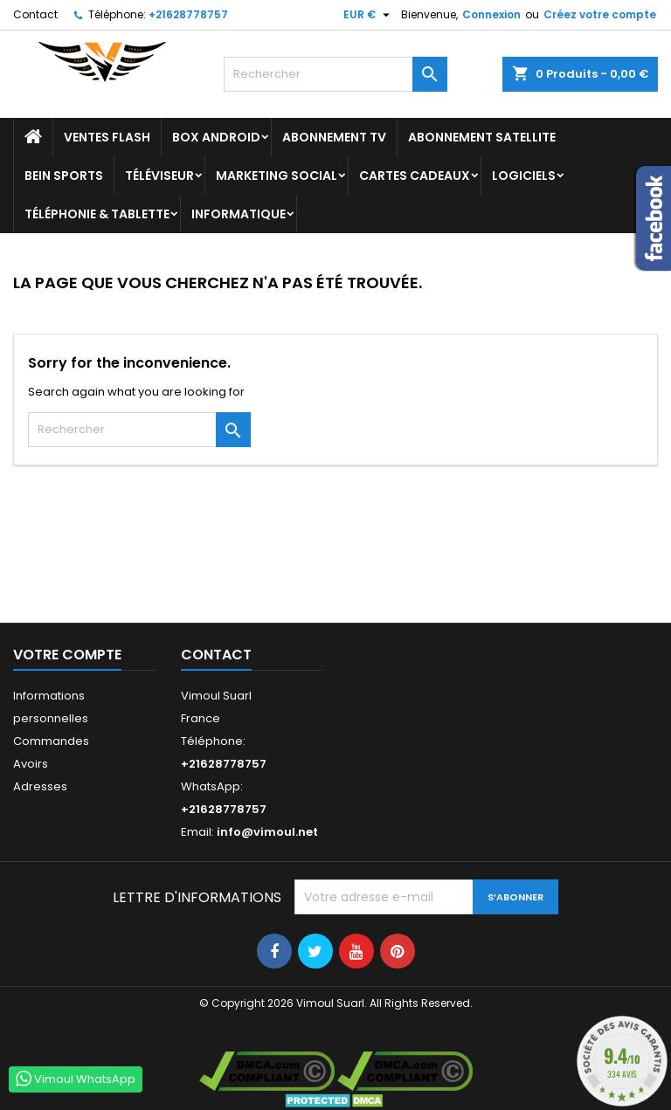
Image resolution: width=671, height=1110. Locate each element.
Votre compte (67, 655)
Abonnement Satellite (482, 137)
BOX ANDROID (216, 137)
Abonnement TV (334, 137)
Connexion (491, 14)
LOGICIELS (524, 175)
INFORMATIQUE (238, 214)
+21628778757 (188, 14)
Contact (35, 14)
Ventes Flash (107, 137)
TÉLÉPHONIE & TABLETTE (96, 214)
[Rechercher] (335, 74)
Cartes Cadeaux (414, 175)
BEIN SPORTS (63, 175)
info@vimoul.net (267, 832)
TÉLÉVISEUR (159, 175)
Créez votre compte (599, 14)
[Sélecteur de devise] (368, 15)
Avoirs (30, 763)
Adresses (40, 786)
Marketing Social (276, 175)
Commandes (51, 741)
